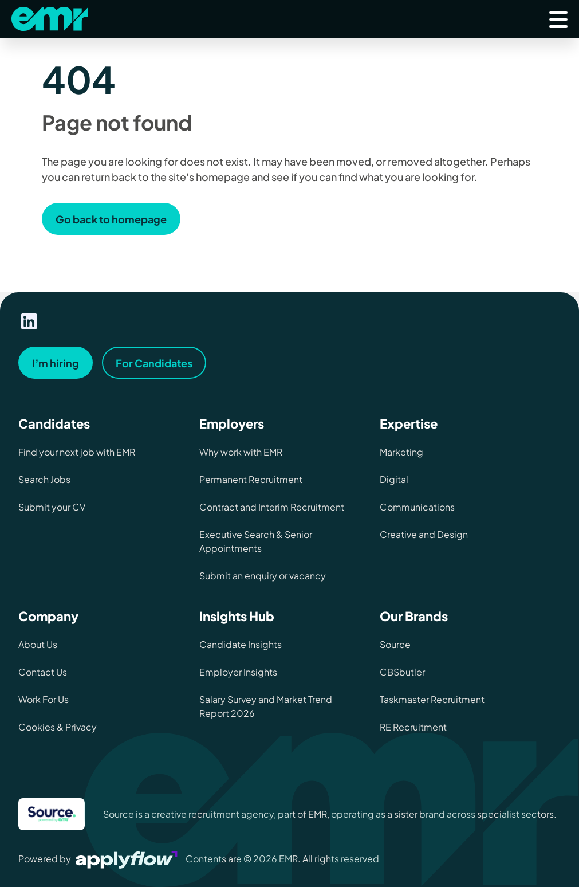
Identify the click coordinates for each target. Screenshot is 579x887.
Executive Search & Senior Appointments (255, 541)
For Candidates (154, 363)
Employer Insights (238, 672)
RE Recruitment (413, 727)
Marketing (401, 452)
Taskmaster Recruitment (432, 699)
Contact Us (42, 672)
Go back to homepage (111, 219)
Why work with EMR (240, 452)
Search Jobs (44, 479)
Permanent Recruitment (250, 479)
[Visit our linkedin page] (29, 321)
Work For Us (43, 699)
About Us (37, 644)
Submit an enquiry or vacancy (262, 576)
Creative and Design (424, 534)
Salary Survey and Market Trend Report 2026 (265, 706)
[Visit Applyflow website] (128, 859)
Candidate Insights (240, 644)
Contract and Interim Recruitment (271, 507)
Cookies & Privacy (57, 727)
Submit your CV (51, 507)
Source (395, 644)
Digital (394, 479)
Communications (417, 507)
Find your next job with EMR (76, 452)
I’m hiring (55, 363)
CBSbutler (402, 672)
